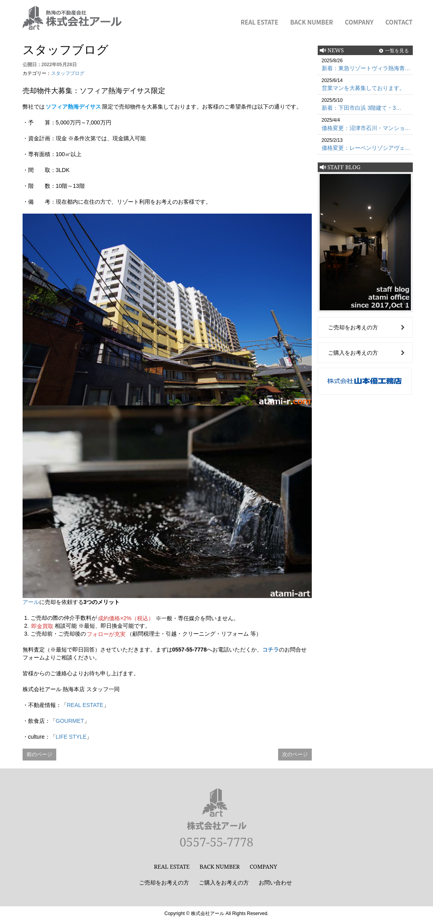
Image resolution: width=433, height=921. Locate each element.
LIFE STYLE (71, 737)
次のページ (295, 754)
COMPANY (359, 22)
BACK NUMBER (311, 22)
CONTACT (399, 22)
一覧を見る (397, 50)
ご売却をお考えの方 (353, 327)
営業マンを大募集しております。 (363, 88)
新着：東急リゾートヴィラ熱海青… (366, 68)
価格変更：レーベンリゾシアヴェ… (366, 148)
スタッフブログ (67, 73)
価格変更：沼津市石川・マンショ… (366, 128)
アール (31, 602)
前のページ (39, 754)
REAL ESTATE (259, 22)
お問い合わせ (275, 882)
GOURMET (70, 721)
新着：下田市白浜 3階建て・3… (361, 108)
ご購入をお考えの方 (353, 353)
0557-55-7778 (216, 842)
